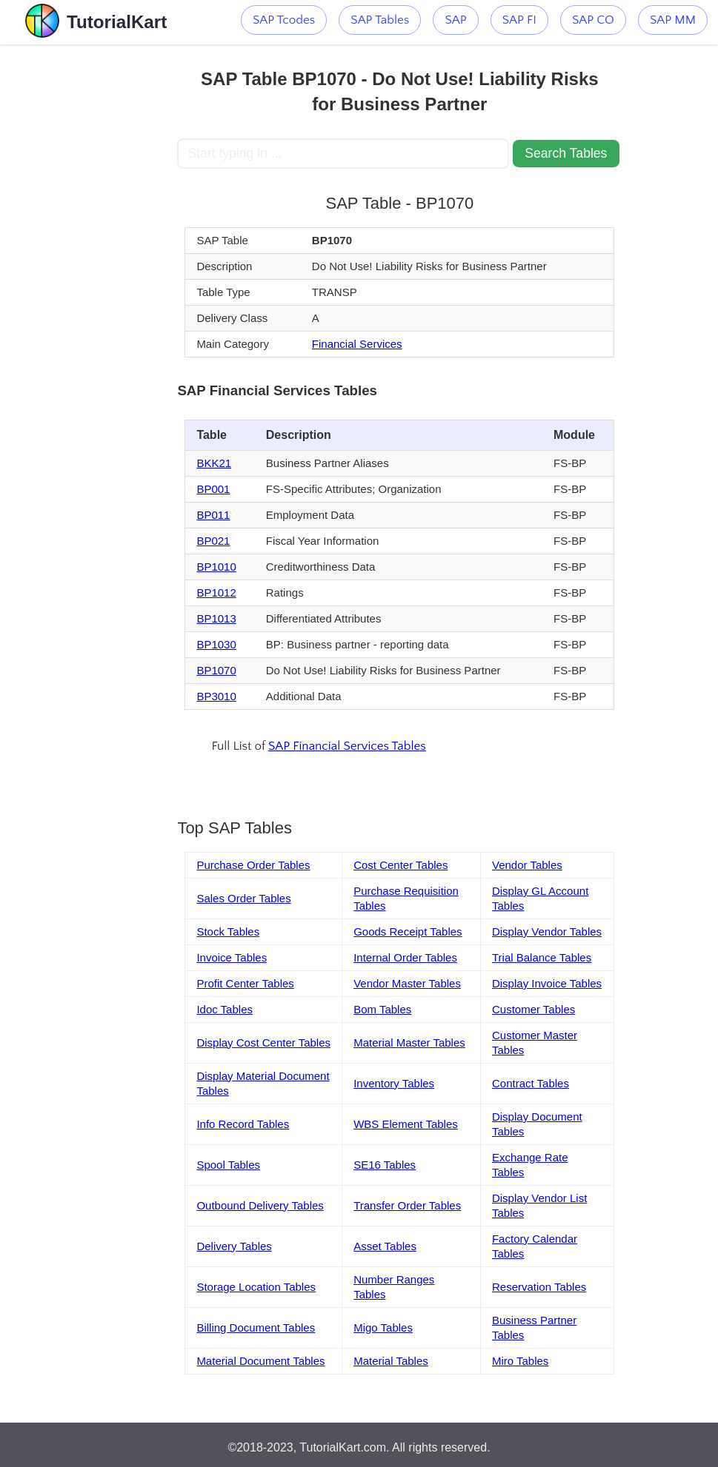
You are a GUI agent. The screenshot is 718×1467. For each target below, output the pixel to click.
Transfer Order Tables (407, 1205)
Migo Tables (383, 1327)
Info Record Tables (242, 1124)
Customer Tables (533, 1009)
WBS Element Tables (405, 1124)
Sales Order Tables (243, 898)
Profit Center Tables (244, 983)
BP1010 (216, 566)
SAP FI (519, 20)
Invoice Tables (231, 957)
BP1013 (216, 618)
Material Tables (390, 1360)
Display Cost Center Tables (263, 1042)
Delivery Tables (233, 1246)
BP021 (213, 540)
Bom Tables (382, 1009)
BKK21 (213, 463)
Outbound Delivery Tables (260, 1205)
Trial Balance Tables (541, 957)
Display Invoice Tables (547, 983)
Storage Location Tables (256, 1286)
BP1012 (216, 592)
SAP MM (673, 20)
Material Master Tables (409, 1042)
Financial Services (357, 344)
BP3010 (216, 696)
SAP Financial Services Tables (347, 746)
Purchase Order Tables (253, 865)
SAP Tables (379, 20)
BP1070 (216, 670)
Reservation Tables (539, 1286)
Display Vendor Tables (547, 931)
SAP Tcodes (284, 20)
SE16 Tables (384, 1164)
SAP (455, 20)
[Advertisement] (88, 266)
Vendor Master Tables (407, 983)
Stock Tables (227, 931)
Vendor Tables (527, 865)
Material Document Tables (260, 1360)
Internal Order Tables (405, 957)
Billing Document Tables (255, 1327)
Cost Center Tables (400, 865)
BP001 (213, 489)
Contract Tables (530, 1083)
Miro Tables (520, 1360)
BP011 (213, 514)
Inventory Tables (393, 1083)
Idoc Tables (224, 1009)
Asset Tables (384, 1246)
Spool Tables (228, 1164)
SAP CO (593, 20)
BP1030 (216, 644)
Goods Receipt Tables (407, 931)
